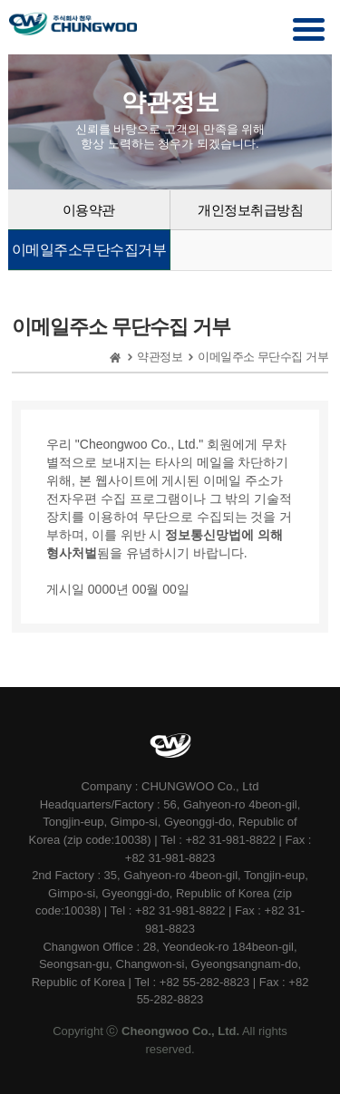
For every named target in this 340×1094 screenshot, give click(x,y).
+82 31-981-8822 (232, 840)
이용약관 (89, 210)
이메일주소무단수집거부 (89, 249)
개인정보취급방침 (250, 210)
